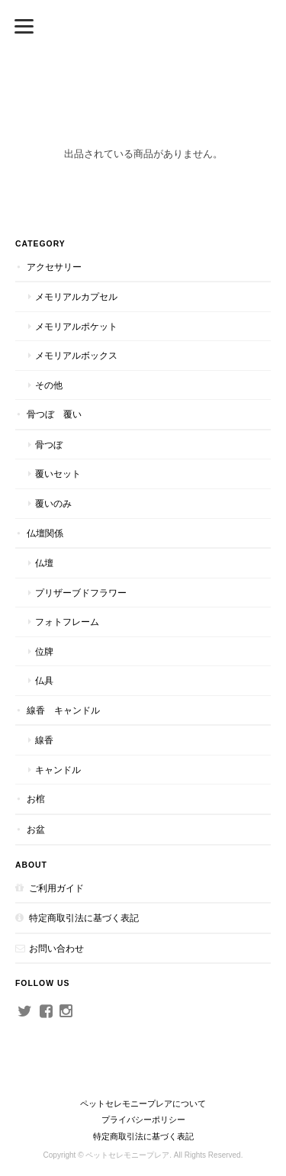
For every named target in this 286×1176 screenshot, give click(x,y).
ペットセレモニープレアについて (143, 1103)
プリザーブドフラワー (81, 593)
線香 (44, 740)
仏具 (44, 680)
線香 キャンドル (63, 710)
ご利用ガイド (56, 888)
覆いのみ (53, 503)
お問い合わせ (56, 948)
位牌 (44, 651)
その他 (49, 385)
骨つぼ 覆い (54, 414)
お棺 (36, 799)
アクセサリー (54, 267)
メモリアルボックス (76, 355)
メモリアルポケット (76, 326)
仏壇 (44, 563)
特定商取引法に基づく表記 (84, 918)
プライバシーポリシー (143, 1119)
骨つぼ (49, 444)
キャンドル (58, 770)
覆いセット (58, 473)
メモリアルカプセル (76, 296)
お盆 (36, 829)
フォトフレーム (67, 622)
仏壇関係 (45, 533)
